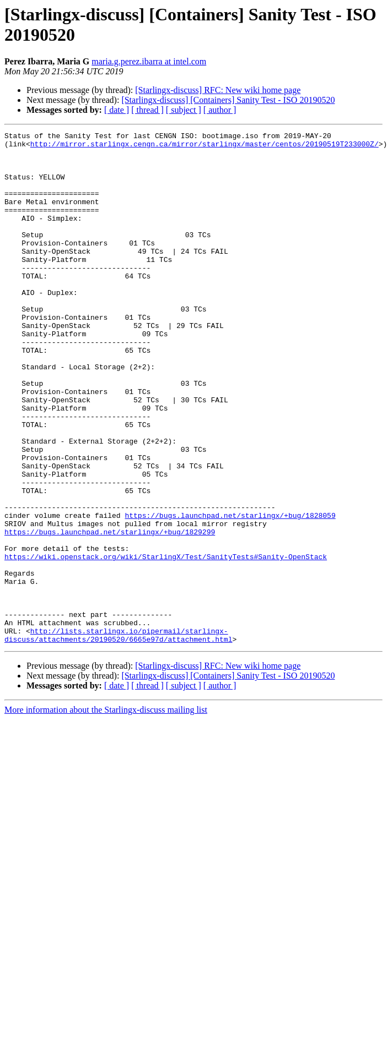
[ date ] (116, 109)
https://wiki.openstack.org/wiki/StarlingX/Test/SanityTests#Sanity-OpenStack (165, 642)
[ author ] (220, 109)
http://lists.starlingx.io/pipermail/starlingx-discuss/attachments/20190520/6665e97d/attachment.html (118, 736)
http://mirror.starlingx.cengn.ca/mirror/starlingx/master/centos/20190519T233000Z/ (204, 147)
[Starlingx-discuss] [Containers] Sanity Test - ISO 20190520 (228, 100)
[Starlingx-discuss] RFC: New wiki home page (217, 90)
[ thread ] (147, 109)
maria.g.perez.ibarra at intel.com (149, 61)
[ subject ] (183, 109)
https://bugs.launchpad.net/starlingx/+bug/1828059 (230, 593)
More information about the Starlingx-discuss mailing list (105, 812)
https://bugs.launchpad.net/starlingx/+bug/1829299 (109, 613)
